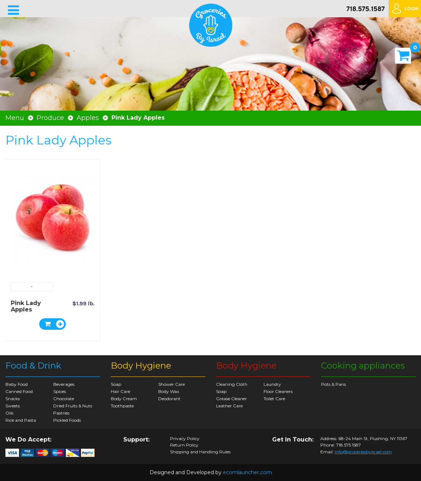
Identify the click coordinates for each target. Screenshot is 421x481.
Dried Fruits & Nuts (72, 405)
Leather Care (229, 405)
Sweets (12, 405)
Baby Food (16, 384)
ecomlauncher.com (247, 472)
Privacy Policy (185, 438)
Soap (116, 384)
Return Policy (184, 445)
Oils (9, 413)
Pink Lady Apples (26, 306)
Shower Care (171, 384)
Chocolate (63, 398)
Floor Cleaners (278, 391)
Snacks (12, 398)
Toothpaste (122, 405)
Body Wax (168, 391)
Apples (88, 118)
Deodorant (169, 398)
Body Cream (124, 398)
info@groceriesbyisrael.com (363, 451)
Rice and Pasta (20, 420)
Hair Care (120, 391)
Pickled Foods (67, 420)
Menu (14, 118)
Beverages (63, 384)
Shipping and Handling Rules (200, 451)
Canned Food (19, 391)
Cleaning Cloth (231, 384)
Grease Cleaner (231, 398)
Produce (50, 118)
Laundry (272, 384)
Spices (59, 391)
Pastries (61, 413)
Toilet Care (274, 398)
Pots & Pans (333, 384)
